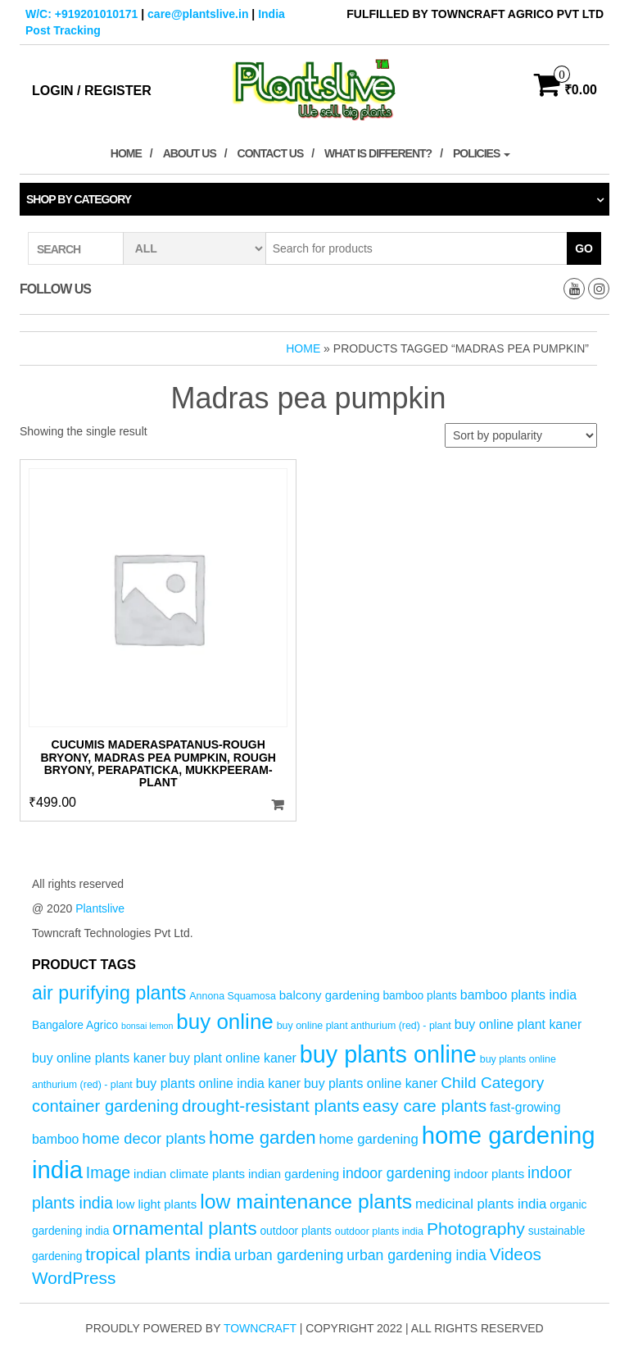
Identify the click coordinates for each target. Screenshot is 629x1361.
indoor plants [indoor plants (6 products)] (489, 1174)
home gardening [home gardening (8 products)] (369, 1139)
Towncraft (260, 1328)
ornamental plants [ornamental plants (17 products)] (184, 1228)
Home (126, 153)
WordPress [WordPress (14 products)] (73, 1277)
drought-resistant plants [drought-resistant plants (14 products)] (271, 1105)
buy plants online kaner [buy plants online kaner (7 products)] (370, 1083)
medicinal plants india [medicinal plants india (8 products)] (480, 1204)
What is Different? (378, 153)
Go (584, 248)
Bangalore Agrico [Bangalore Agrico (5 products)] (75, 1025)
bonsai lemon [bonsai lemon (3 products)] (147, 1026)
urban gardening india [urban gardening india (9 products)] (416, 1255)
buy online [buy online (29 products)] (225, 1021)
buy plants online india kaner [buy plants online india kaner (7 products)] (218, 1083)
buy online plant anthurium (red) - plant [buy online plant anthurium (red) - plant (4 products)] (364, 1025)
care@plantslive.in (197, 13)
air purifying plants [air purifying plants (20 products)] (109, 993)
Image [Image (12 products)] (108, 1172)
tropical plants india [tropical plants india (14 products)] (158, 1254)
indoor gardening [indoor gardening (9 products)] (396, 1173)
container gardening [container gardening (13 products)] (105, 1106)
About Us (189, 153)
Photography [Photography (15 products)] (476, 1228)
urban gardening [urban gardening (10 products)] (289, 1254)
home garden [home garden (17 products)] (262, 1137)
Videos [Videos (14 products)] (515, 1254)
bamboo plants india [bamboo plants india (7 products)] (518, 995)
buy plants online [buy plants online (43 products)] (388, 1054)
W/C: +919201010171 (81, 13)
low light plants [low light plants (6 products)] (156, 1204)
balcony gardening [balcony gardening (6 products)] (329, 995)
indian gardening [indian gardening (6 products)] (293, 1174)
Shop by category (78, 199)
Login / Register (92, 91)
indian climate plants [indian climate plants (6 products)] (189, 1174)
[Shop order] (521, 435)
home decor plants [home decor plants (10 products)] (144, 1138)
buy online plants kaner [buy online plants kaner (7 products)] (98, 1058)
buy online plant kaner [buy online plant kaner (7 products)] (518, 1024)
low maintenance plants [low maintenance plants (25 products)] (306, 1201)
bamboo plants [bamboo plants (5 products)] (419, 996)
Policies (481, 153)
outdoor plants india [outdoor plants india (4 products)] (379, 1231)
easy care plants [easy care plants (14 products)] (424, 1105)
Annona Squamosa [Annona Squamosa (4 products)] (232, 996)
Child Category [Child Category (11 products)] (492, 1082)
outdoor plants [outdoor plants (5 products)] (295, 1231)
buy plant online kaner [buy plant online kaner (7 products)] (232, 1058)
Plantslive (99, 908)
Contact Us (271, 153)
